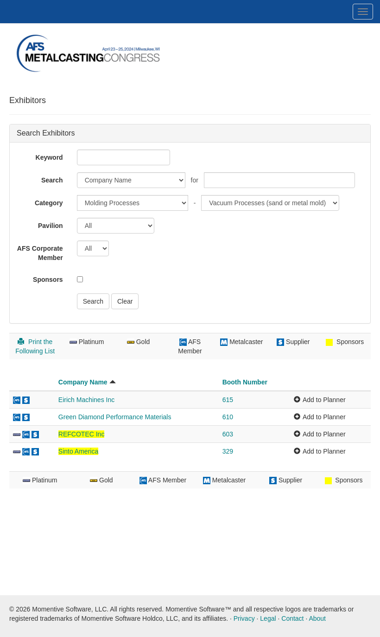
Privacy (244, 618)
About (317, 618)
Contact (292, 618)
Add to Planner (324, 399)
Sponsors (48, 279)
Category (49, 203)
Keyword (49, 157)
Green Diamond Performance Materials (114, 417)
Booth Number (244, 382)
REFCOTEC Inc (81, 434)
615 (227, 399)
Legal (268, 618)
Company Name (83, 382)
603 (227, 434)
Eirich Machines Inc (86, 399)
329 (227, 451)
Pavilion (50, 225)
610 (227, 417)
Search (52, 180)
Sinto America (78, 451)
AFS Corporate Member (40, 253)
